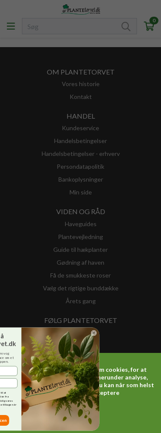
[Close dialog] (58, 333)
